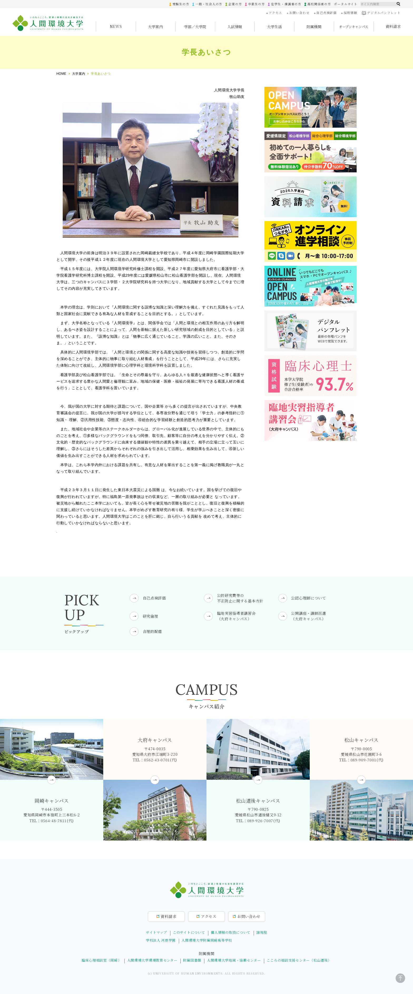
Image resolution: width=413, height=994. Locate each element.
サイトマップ (156, 932)
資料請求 (393, 26)
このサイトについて (189, 932)
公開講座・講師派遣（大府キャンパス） (308, 616)
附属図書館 (192, 960)
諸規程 (261, 932)
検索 (398, 4)
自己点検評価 (327, 13)
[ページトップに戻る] (400, 978)
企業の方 (236, 4)
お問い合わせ (300, 13)
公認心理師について (308, 598)
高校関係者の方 (319, 4)
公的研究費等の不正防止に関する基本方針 (240, 597)
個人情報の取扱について (230, 932)
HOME (61, 74)
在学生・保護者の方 (287, 4)
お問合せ (248, 916)
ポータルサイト (345, 4)
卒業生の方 (257, 4)
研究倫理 (150, 616)
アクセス (276, 13)
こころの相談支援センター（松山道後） (299, 960)
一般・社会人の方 (209, 4)
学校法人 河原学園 (161, 940)
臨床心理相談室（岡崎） (101, 960)
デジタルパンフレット (381, 13)
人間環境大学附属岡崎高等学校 (206, 940)
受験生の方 (182, 4)
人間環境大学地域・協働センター (234, 960)
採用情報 (350, 13)
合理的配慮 (152, 631)
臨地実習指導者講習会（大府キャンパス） (236, 616)
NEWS (116, 26)
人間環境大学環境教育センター (152, 960)
